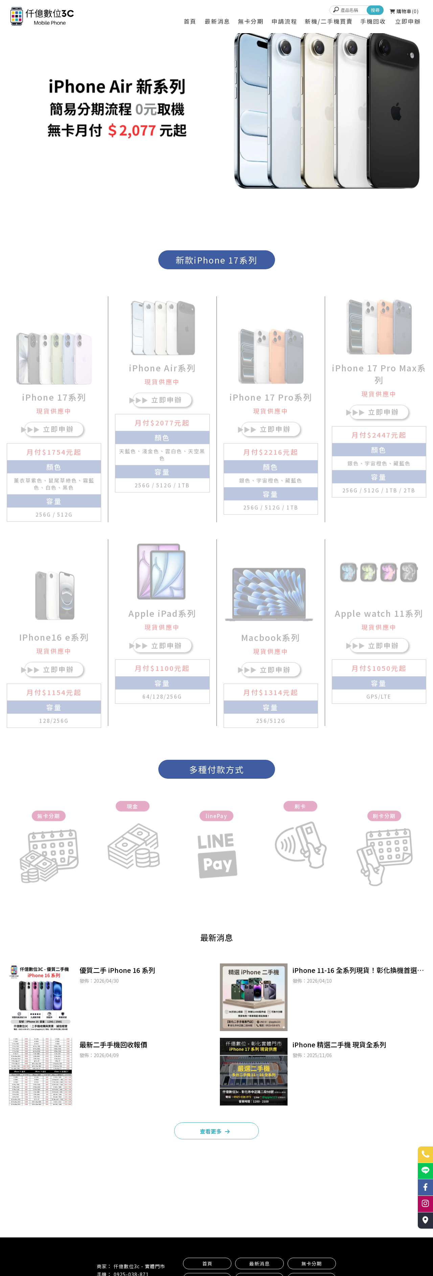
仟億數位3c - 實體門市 (139, 1266)
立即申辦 (408, 21)
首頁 (190, 21)
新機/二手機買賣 (329, 21)
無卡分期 (251, 21)
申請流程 (284, 21)
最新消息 (217, 21)
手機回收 (373, 21)
